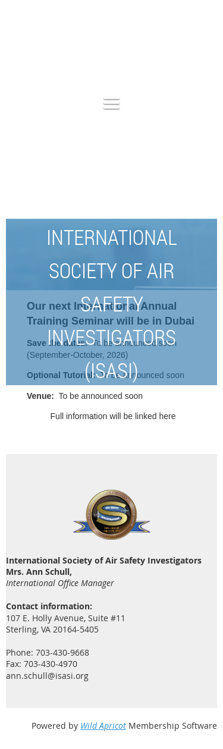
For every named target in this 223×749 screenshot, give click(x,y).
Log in (205, 52)
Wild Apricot (103, 725)
